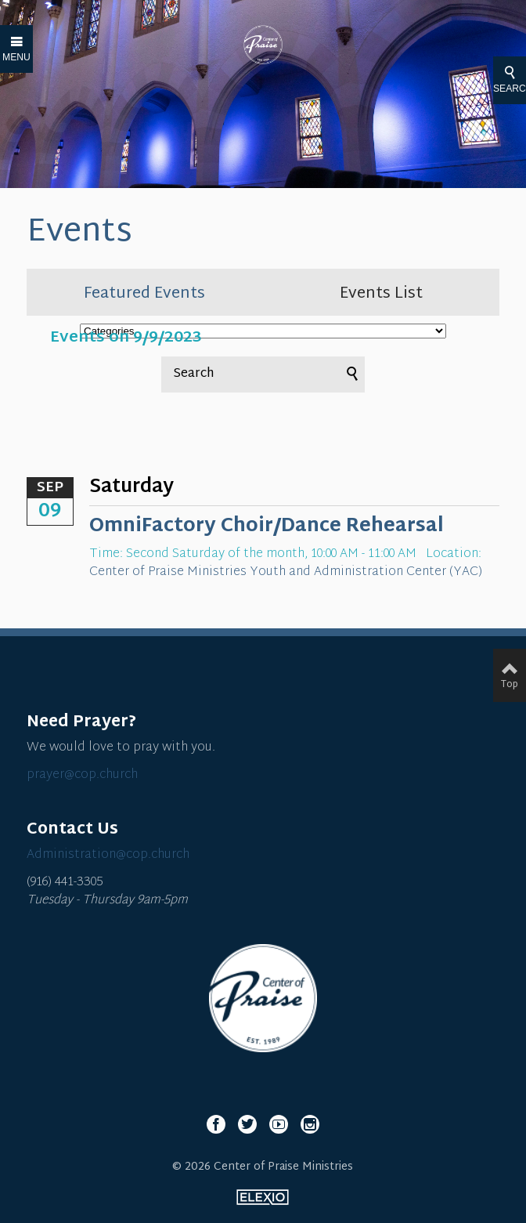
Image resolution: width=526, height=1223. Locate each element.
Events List (381, 294)
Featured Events (144, 294)
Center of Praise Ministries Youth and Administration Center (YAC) (285, 572)
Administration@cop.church (108, 855)
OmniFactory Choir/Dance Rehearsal (266, 526)
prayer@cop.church (82, 775)
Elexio (262, 1197)
